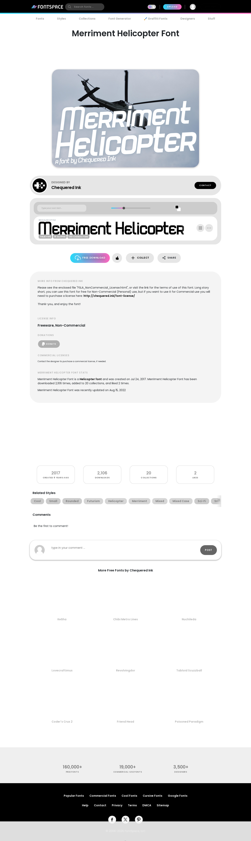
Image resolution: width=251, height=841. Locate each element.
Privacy (117, 805)
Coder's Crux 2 (62, 722)
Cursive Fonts (152, 796)
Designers (187, 19)
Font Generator (119, 19)
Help (85, 805)
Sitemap (163, 805)
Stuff (211, 19)
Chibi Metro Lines (125, 619)
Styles (61, 19)
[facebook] (112, 820)
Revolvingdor (125, 670)
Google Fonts (177, 796)
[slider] (123, 208)
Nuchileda (189, 619)
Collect (140, 257)
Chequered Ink (66, 187)
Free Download (90, 257)
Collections (87, 19)
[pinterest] (139, 820)
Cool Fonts (129, 796)
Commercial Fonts (102, 796)
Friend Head (125, 722)
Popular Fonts (74, 796)
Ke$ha (61, 619)
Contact (205, 185)
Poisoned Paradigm (189, 722)
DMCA (146, 805)
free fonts (72, 771)
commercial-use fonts (127, 771)
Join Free (210, 6)
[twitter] (125, 820)
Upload (172, 6)
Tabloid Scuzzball (189, 670)
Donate (49, 344)
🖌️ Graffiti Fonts (155, 19)
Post (208, 550)
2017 (55, 473)
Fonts (40, 19)
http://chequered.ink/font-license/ (109, 296)
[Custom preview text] (61, 208)
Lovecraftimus (62, 670)
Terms (132, 805)
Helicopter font (91, 379)
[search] (84, 6)
